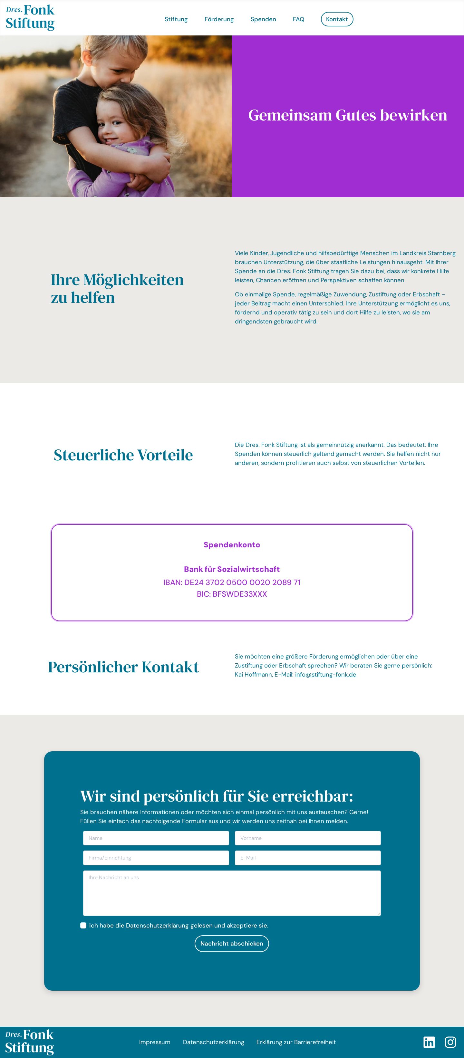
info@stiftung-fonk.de (325, 674)
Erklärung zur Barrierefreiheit (296, 1042)
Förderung (219, 19)
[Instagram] (450, 1042)
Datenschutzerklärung (157, 925)
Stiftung (176, 19)
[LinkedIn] (429, 1042)
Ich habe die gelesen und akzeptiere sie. (178, 925)
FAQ (298, 19)
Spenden (263, 19)
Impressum (154, 1042)
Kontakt (337, 19)
